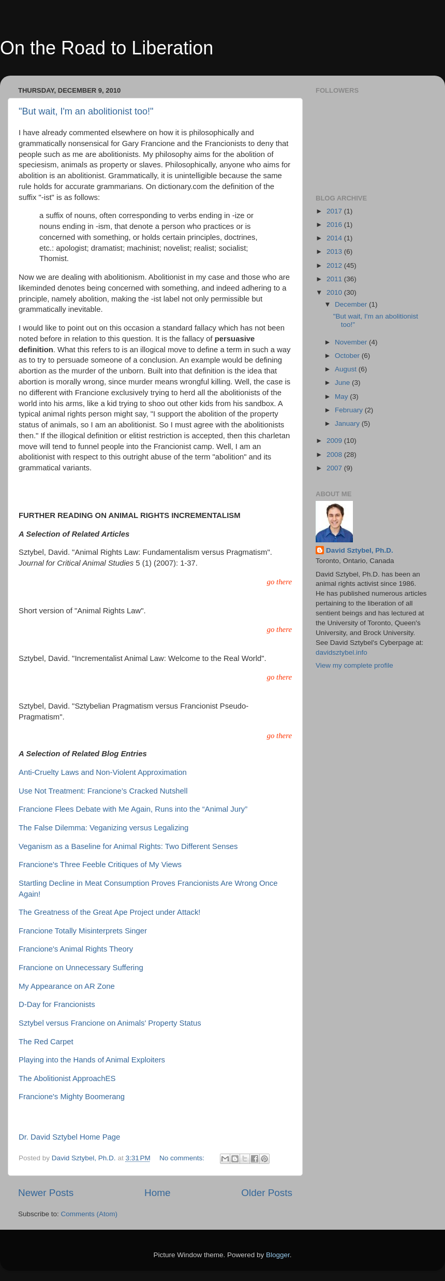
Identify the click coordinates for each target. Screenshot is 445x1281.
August (347, 369)
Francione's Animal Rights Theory (76, 949)
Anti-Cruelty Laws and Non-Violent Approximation (103, 772)
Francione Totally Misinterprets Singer (83, 931)
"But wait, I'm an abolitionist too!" (86, 111)
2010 (335, 292)
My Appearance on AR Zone (67, 986)
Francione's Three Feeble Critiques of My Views (100, 864)
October (348, 355)
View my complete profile (354, 665)
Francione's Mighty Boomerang (72, 1096)
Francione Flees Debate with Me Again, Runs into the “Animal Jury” (133, 809)
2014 (335, 238)
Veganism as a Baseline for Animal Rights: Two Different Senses (128, 846)
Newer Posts (45, 1192)
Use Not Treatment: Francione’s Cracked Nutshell (103, 791)
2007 (335, 468)
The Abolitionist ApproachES (67, 1078)
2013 (335, 251)
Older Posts (266, 1192)
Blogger (278, 1255)
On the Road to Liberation (106, 48)
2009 (335, 440)
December (352, 304)
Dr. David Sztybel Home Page (69, 1137)
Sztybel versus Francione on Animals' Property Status (110, 1023)
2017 (335, 211)
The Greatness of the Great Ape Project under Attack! (110, 912)
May (342, 396)
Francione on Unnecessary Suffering (81, 967)
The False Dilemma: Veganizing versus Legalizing (103, 828)
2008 (335, 454)
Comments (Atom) (89, 1214)
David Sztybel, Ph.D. (359, 550)
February (350, 410)
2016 (335, 224)
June (343, 382)
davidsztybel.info (341, 652)
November (352, 342)
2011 (335, 279)
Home (157, 1192)
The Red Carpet (46, 1042)
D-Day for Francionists (57, 1004)
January (348, 423)
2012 (335, 265)
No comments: (182, 1158)
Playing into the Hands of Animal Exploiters (92, 1060)
